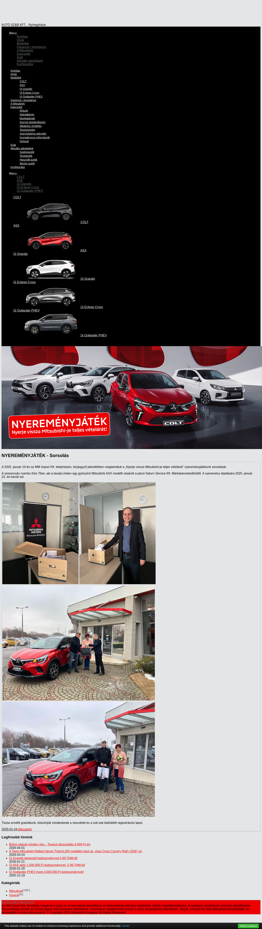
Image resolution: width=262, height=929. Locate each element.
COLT (23, 81)
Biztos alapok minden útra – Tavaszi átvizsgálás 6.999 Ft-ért (49, 844)
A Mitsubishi (25, 50)
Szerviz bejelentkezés (32, 122)
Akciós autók (27, 163)
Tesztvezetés (27, 129)
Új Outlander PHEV (30, 190)
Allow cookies (248, 925)
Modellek (23, 43)
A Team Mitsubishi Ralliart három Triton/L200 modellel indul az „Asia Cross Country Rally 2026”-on (75, 851)
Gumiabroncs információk (35, 137)
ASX (22, 85)
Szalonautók (27, 152)
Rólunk (24, 110)
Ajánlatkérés (27, 114)
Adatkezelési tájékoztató (18, 902)
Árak (20, 57)
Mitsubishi (25, 829)
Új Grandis (26, 88)
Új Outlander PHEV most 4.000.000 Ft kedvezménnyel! (46, 872)
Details (126, 925)
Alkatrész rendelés (31, 126)
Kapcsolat (23, 53)
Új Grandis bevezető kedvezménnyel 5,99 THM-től (43, 858)
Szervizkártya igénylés (33, 133)
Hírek (20, 40)
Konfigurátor (25, 64)
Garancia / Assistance (31, 47)
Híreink (14, 895)
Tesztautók (26, 155)
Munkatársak (27, 118)
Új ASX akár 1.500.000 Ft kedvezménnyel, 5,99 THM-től (47, 865)
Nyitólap (22, 36)
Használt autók (28, 159)
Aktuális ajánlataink (30, 60)
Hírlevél (24, 141)
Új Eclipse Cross (29, 92)
